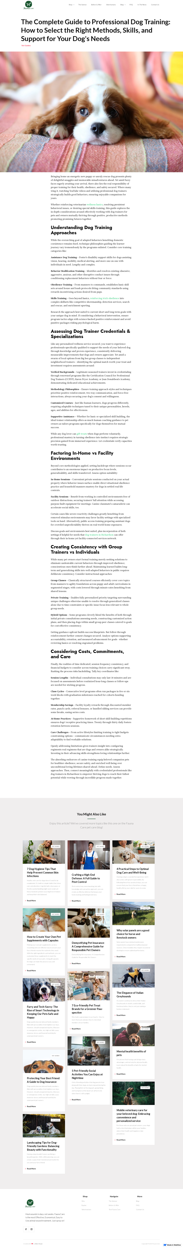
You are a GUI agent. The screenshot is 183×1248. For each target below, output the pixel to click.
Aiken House (38, 1244)
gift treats (82, 433)
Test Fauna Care (114, 1209)
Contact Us (155, 5)
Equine (84, 1205)
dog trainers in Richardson (99, 534)
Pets (83, 1201)
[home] (28, 5)
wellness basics (95, 204)
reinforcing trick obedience (104, 298)
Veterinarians (111, 5)
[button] (71, 4)
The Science (82, 5)
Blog (137, 1201)
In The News (141, 5)
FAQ (131, 5)
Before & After (96, 5)
